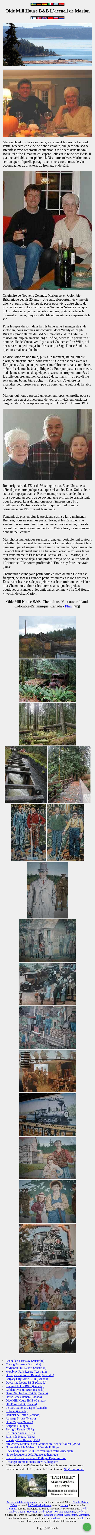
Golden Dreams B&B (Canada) (25, 1390)
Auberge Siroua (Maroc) (21, 1418)
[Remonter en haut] (87, 1527)
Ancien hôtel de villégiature (20, 1502)
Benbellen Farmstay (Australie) (25, 1361)
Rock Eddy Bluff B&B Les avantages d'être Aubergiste (40, 1451)
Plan (68, 606)
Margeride (83, 1514)
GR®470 (81, 1511)
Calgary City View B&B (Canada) (27, 1379)
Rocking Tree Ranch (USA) (23, 1440)
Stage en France (74, 1469)
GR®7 (84, 1508)
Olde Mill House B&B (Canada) (26, 1400)
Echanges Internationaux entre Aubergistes (32, 1462)
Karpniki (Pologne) (17, 1426)
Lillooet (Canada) (17, 1411)
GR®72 (43, 1511)
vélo (82, 1518)
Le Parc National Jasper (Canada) (26, 1407)
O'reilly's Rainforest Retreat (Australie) (30, 1375)
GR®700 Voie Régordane (61, 1511)
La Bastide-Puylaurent (39, 1505)
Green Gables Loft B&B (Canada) (27, 1393)
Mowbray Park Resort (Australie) (26, 1371)
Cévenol (48, 1514)
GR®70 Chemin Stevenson (23, 1511)
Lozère (64, 1505)
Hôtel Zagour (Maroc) (19, 1422)
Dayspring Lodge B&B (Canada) (26, 1382)
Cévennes (12, 1508)
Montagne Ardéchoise (65, 1514)
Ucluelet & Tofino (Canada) (23, 1415)
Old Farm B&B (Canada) (21, 1404)
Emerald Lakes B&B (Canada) (25, 1386)
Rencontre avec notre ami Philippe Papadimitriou (36, 1458)
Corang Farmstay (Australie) (23, 1364)
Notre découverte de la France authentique (32, 1454)
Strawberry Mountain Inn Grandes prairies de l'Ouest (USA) (43, 1444)
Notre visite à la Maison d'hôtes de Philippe (32, 1447)
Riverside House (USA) (20, 1436)
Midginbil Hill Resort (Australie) (26, 1368)
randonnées (57, 1518)
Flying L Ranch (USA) (20, 1429)
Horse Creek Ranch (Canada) (24, 1397)
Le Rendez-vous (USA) (20, 1433)
